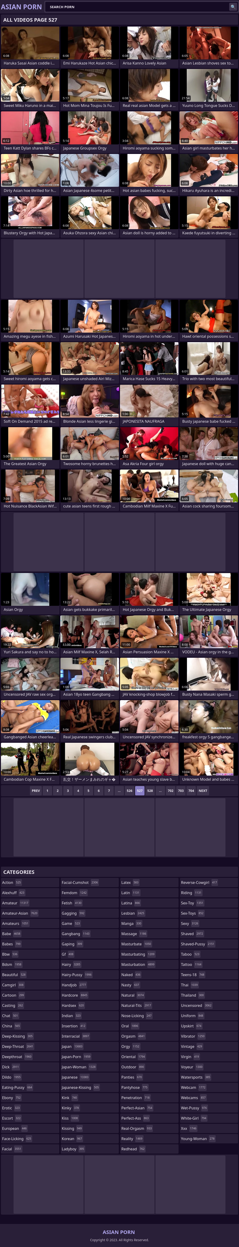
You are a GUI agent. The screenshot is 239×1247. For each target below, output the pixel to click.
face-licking (17, 1138)
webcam (194, 1087)
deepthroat (17, 1056)
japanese (76, 1077)
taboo (191, 954)
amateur (15, 902)
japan (73, 1046)
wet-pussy (194, 1107)
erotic (11, 1107)
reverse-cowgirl (199, 882)
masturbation (138, 964)
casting (13, 1005)
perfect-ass (135, 1118)
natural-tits (136, 1005)
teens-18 (193, 974)
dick (11, 1066)
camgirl (13, 984)
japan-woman (79, 1066)
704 (191, 790)
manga (131, 923)
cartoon (13, 995)
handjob (74, 984)
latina (131, 902)
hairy (71, 964)
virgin (190, 1056)
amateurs (16, 923)
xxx (189, 1128)
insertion (74, 1025)
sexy (190, 923)
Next (203, 790)
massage (134, 933)
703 (181, 790)
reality (132, 1138)
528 (150, 790)
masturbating (138, 954)
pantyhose (135, 1087)
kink (70, 1097)
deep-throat (18, 1046)
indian (72, 1015)
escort (12, 1118)
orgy (131, 1046)
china (11, 1025)
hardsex (73, 1005)
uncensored (197, 1005)
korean (72, 1138)
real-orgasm (137, 1128)
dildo (12, 1077)
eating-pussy (17, 1087)
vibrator (193, 1036)
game (71, 923)
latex (130, 882)
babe (11, 933)
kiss (70, 1118)
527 (140, 790)
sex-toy (192, 902)
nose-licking (137, 1015)
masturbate (136, 943)
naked (131, 974)
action (12, 882)
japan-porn (77, 1056)
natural (133, 995)
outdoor (133, 1066)
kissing (72, 1128)
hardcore (75, 995)
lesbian (133, 913)
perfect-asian (137, 1107)
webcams (194, 1097)
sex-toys (193, 913)
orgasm (133, 1036)
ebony (12, 1097)
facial (12, 1148)
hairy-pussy (77, 974)
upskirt (192, 1025)
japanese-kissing (81, 1087)
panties (132, 1077)
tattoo (192, 964)
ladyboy (73, 1148)
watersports (196, 1077)
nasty (130, 984)
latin (131, 892)
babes (12, 943)
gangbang (76, 933)
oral (130, 1025)
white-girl (194, 1118)
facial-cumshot (80, 882)
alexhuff (13, 892)
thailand (193, 995)
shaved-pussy (198, 943)
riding (192, 892)
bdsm (12, 964)
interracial (76, 1036)
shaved (192, 933)
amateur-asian (20, 913)
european (15, 1128)
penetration (136, 1097)
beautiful (14, 974)
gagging (74, 913)
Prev (36, 790)
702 (170, 790)
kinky (71, 1107)
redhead (133, 1148)
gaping (72, 943)
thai (190, 984)
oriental (133, 1056)
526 (129, 790)
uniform (192, 1015)
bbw (10, 954)
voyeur (192, 1066)
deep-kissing (18, 1036)
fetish (72, 902)
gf (68, 954)
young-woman (198, 1138)
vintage (192, 1046)
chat (10, 1015)
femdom (75, 892)
